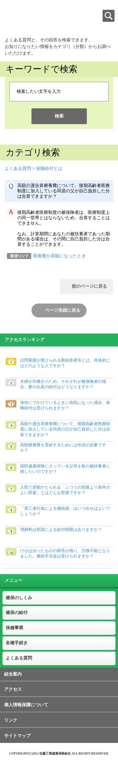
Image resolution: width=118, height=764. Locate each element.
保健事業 (14, 627)
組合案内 (13, 674)
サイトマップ (17, 735)
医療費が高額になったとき (59, 256)
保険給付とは (49, 168)
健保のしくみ (19, 597)
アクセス (13, 689)
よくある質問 (18, 168)
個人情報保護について (26, 704)
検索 (59, 116)
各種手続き (17, 643)
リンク (10, 720)
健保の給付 (17, 612)
